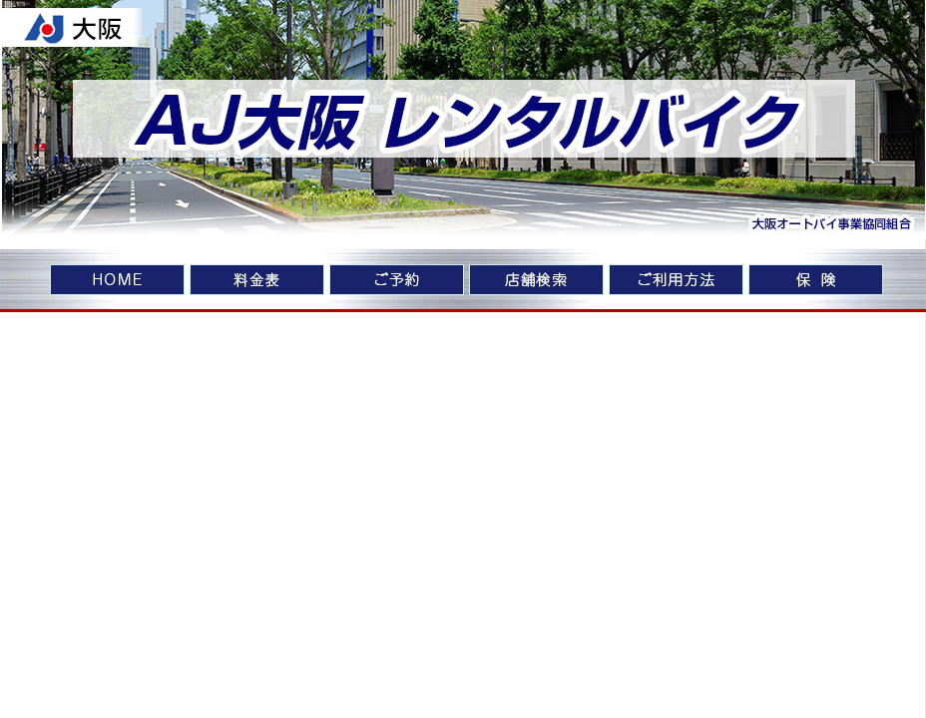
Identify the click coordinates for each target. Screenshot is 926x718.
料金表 (257, 281)
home (117, 281)
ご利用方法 (676, 281)
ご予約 (396, 281)
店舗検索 (536, 281)
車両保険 (815, 281)
